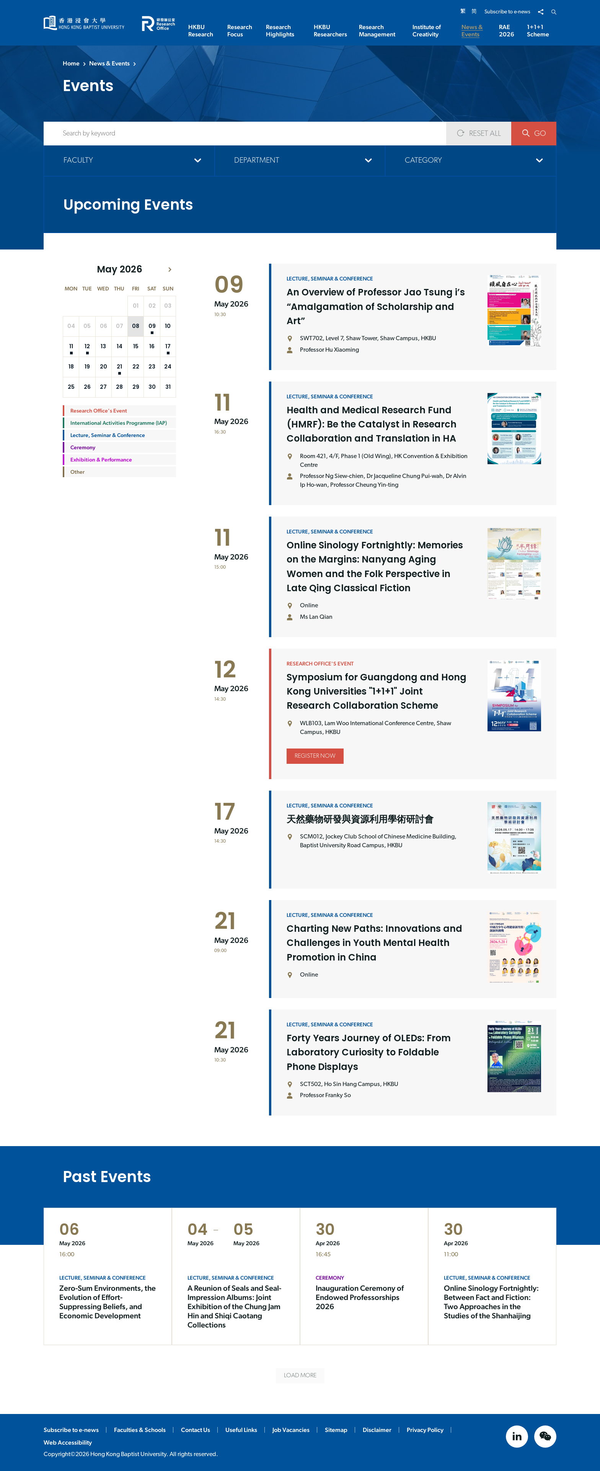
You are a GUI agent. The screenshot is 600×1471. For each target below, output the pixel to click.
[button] (170, 269)
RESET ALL (479, 133)
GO (534, 133)
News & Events (109, 63)
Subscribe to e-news (507, 12)
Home (71, 63)
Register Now (315, 787)
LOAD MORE (300, 1376)
